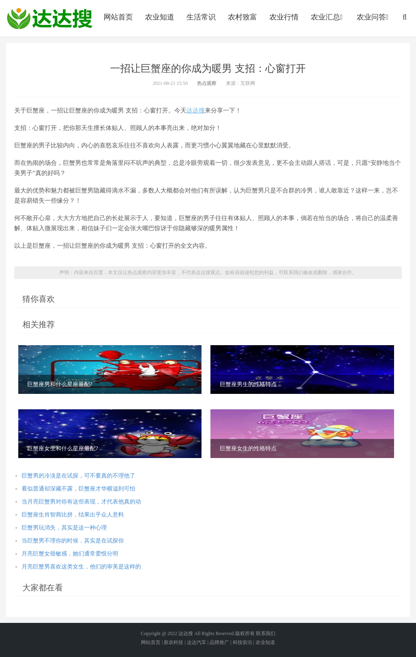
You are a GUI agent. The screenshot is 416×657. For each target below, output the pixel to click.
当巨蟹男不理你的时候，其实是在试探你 (73, 541)
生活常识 (201, 17)
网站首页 (118, 17)
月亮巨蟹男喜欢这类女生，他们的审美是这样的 (81, 567)
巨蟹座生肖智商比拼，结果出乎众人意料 (73, 515)
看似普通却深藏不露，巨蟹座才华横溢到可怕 (78, 489)
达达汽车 (196, 642)
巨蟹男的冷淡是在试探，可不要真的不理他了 (78, 476)
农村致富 (242, 17)
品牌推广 (219, 642)
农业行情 (284, 17)
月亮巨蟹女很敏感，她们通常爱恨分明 (70, 554)
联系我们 (265, 633)
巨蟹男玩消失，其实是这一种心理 (64, 528)
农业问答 (373, 17)
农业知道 (159, 17)
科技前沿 (242, 642)
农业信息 (49, 18)
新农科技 (173, 642)
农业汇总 (327, 17)
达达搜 (195, 110)
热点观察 (207, 83)
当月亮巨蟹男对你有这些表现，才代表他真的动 (81, 502)
